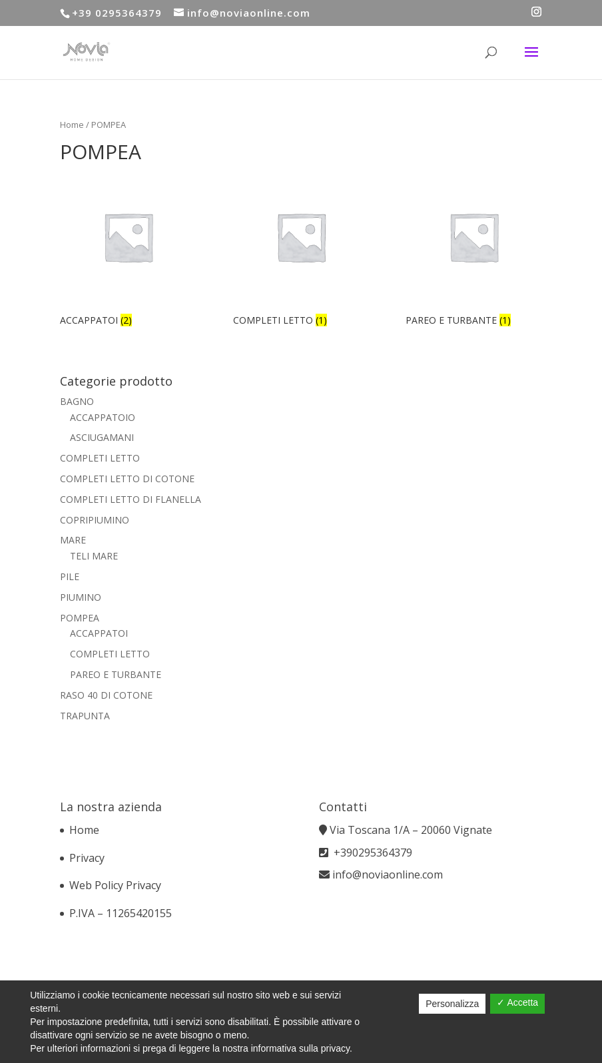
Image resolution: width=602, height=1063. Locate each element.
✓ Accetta (517, 1002)
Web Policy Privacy (115, 885)
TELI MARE (94, 555)
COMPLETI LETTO (100, 458)
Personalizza (452, 1003)
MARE (73, 539)
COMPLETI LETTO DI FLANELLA (130, 499)
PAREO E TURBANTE (115, 674)
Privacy (87, 858)
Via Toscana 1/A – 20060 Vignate (412, 830)
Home (72, 125)
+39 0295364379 (117, 12)
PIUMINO (80, 597)
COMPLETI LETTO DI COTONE (127, 478)
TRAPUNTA (85, 715)
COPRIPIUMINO (94, 520)
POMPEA (79, 617)
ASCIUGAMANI (102, 437)
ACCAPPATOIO (102, 417)
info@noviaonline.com (387, 874)
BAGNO (77, 401)
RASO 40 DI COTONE (106, 695)
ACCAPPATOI (99, 633)
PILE (69, 576)
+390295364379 (373, 852)
